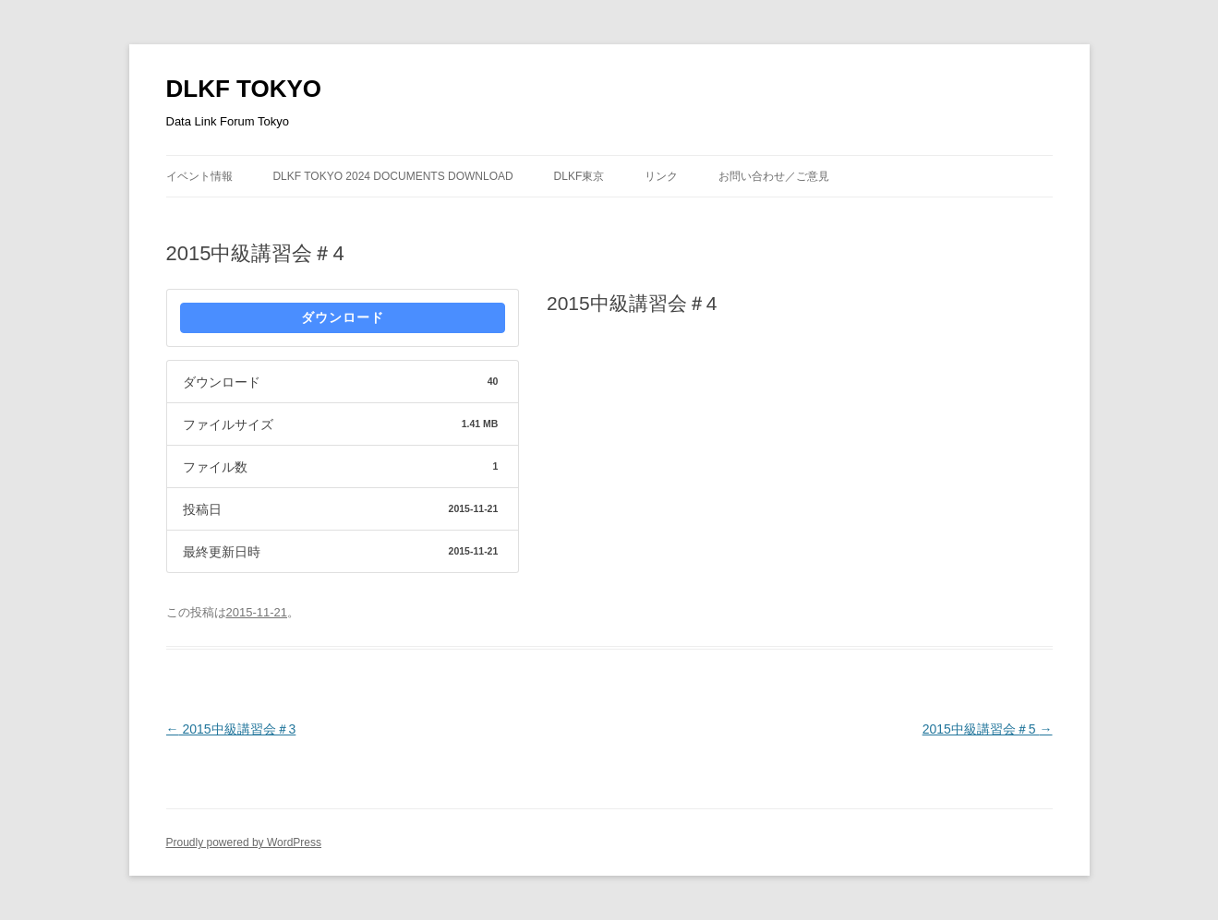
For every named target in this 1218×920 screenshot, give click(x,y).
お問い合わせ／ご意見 (773, 176)
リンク (661, 176)
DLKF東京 (579, 176)
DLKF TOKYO (244, 88)
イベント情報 (199, 176)
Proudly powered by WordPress (244, 842)
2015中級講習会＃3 (231, 729)
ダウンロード (342, 317)
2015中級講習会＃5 (988, 729)
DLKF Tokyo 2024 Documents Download (392, 176)
